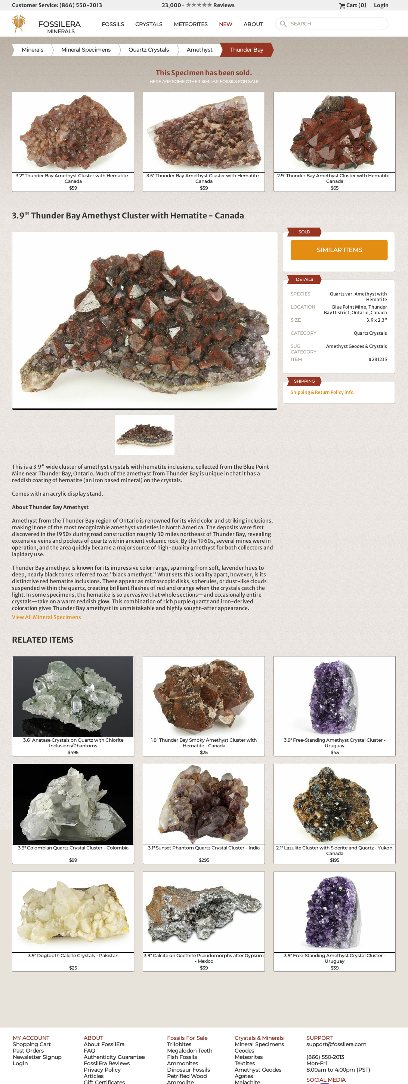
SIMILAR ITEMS (339, 250)
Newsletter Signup (37, 1057)
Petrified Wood (187, 1076)
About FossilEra (104, 1044)
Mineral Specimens (259, 1044)
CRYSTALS (149, 24)
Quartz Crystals (370, 333)
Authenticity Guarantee (114, 1057)
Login (381, 5)
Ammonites (182, 1063)
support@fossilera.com (336, 1044)
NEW (225, 24)
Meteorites (249, 1057)
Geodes (244, 1050)
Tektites (245, 1063)
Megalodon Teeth (189, 1050)
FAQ (89, 1050)
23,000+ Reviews (198, 5)
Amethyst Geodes (258, 1069)
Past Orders (28, 1050)
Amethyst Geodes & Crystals (356, 346)
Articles (93, 1076)
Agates (244, 1076)
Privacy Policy (102, 1069)
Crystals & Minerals (259, 1038)
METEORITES (191, 24)
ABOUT (253, 24)
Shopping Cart (32, 1044)
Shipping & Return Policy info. (323, 392)
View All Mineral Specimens (46, 617)
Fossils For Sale (187, 1038)
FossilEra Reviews (107, 1063)
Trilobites (179, 1044)
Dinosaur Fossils (188, 1069)
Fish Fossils (182, 1057)
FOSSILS (113, 24)
